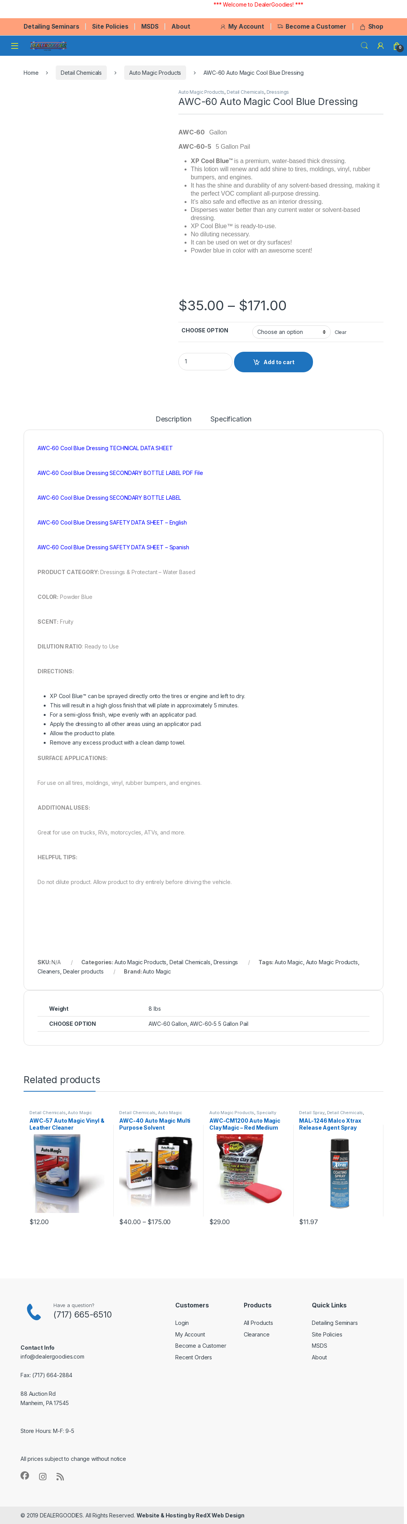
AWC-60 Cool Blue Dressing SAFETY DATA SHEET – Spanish (113, 547)
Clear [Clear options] (341, 332)
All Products (258, 1322)
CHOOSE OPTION (204, 330)
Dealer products (83, 971)
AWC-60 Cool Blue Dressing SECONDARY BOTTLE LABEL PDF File (120, 473)
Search (364, 45)
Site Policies (110, 26)
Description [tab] (174, 419)
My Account (242, 26)
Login (182, 1322)
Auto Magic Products (155, 72)
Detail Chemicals (81, 72)
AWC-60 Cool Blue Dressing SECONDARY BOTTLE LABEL (109, 497)
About (180, 26)
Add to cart (278, 362)
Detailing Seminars (51, 26)
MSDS (149, 26)
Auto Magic (289, 962)
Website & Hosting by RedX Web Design (191, 1515)
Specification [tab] (230, 419)
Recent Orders (193, 1357)
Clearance (257, 1334)
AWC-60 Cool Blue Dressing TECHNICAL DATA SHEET (105, 448)
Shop (371, 26)
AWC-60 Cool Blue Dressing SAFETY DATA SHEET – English (112, 522)
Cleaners (49, 971)
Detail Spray (311, 1112)
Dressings (278, 92)
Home (31, 72)
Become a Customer (311, 26)
